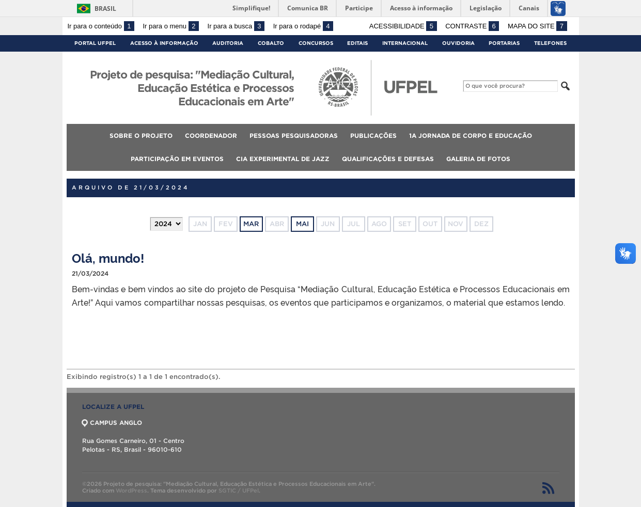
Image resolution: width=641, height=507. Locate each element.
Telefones (550, 43)
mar (251, 224)
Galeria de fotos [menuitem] (478, 158)
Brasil (105, 8)
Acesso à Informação (164, 43)
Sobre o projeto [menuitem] (141, 135)
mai (302, 224)
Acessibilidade (403, 26)
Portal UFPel (95, 43)
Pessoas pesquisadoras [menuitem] (293, 135)
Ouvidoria (458, 43)
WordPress (131, 490)
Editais (357, 43)
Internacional (405, 43)
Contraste (472, 26)
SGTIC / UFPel (238, 490)
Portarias (504, 43)
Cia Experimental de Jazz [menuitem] (283, 158)
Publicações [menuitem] (373, 135)
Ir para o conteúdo (101, 26)
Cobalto (271, 43)
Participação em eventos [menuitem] (177, 158)
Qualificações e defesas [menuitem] (388, 158)
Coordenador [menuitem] (211, 135)
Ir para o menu (171, 26)
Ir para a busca (236, 26)
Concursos (316, 43)
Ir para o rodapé (303, 26)
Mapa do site (537, 26)
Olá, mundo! (108, 257)
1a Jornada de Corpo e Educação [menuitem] (470, 135)
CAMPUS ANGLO (112, 422)
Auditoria (227, 43)
